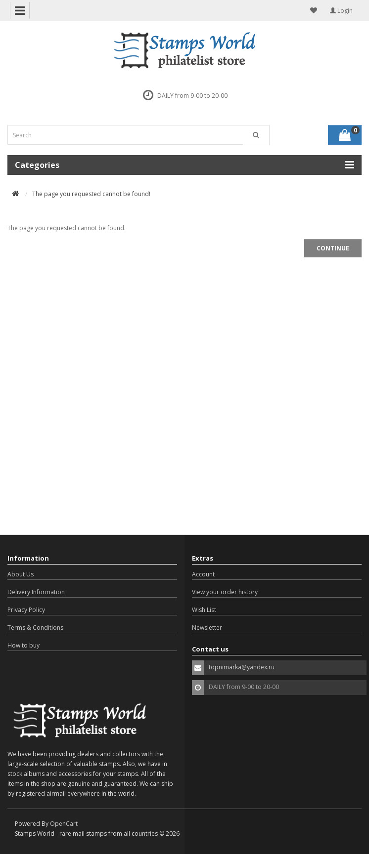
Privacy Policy (26, 610)
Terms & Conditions (35, 627)
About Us (20, 574)
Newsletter (207, 627)
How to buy (23, 645)
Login (341, 10)
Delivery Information (36, 592)
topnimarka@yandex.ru (242, 667)
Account (203, 574)
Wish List (204, 610)
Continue (333, 248)
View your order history (225, 592)
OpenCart (64, 823)
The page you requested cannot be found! (91, 194)
